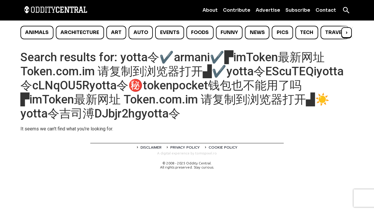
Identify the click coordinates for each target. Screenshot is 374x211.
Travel (334, 32)
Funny (229, 32)
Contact (326, 10)
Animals (37, 32)
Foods (200, 32)
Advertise (268, 10)
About (210, 10)
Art (116, 32)
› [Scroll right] (346, 32)
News (257, 32)
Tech (306, 32)
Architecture (79, 32)
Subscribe (297, 10)
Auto (141, 32)
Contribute (236, 10)
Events (169, 32)
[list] (187, 32)
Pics (282, 32)
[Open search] (346, 10)
